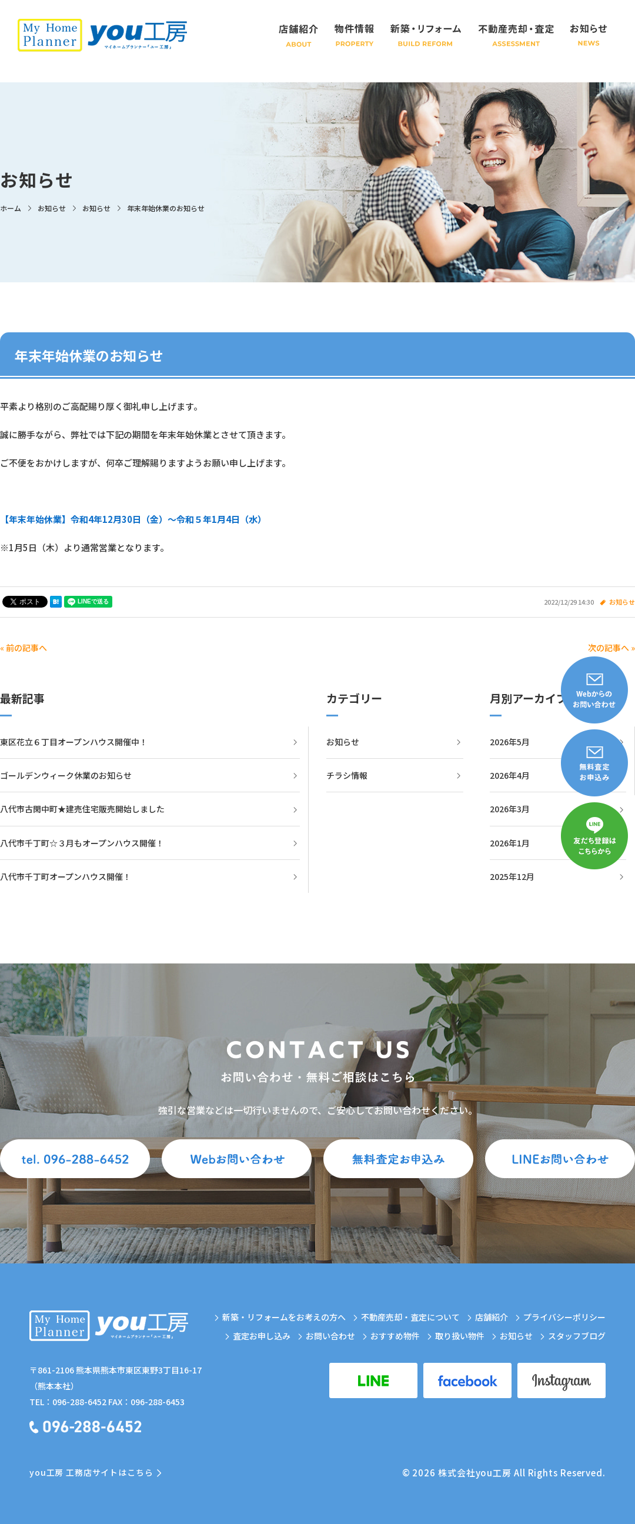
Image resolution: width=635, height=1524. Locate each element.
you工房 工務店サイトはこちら (91, 1472)
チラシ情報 (346, 775)
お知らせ (622, 601)
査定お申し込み (261, 1336)
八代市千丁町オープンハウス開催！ (65, 876)
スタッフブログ (577, 1336)
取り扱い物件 (459, 1336)
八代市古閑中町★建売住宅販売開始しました (82, 809)
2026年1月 (510, 843)
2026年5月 (510, 742)
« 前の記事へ (23, 647)
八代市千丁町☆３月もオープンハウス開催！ (82, 843)
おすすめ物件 (395, 1336)
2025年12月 (512, 876)
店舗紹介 (491, 1317)
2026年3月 (510, 809)
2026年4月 (510, 775)
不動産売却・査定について (410, 1317)
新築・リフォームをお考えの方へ (284, 1317)
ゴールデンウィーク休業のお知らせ (66, 775)
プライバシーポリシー (564, 1317)
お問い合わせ (330, 1336)
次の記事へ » (611, 647)
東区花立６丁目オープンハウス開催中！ (74, 742)
